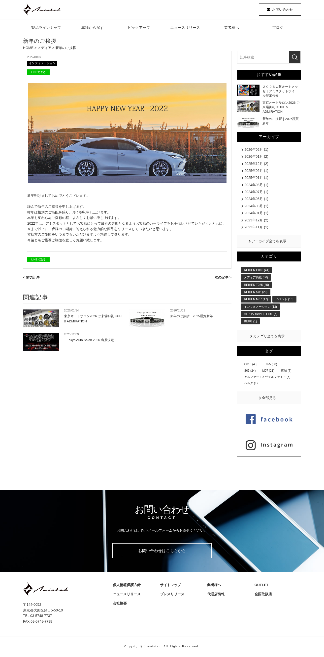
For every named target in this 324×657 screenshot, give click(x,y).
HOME (28, 49)
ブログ (277, 28)
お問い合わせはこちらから (162, 551)
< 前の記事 (31, 279)
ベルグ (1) (251, 384)
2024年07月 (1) (256, 193)
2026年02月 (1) (256, 150)
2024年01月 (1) (256, 214)
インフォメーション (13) (260, 307)
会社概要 (120, 604)
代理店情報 (216, 595)
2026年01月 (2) (256, 157)
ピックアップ (139, 28)
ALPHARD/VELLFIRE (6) (260, 315)
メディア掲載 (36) (256, 278)
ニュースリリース (185, 28)
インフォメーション (43, 64)
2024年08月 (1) (256, 186)
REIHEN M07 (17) (256, 300)
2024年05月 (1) (256, 200)
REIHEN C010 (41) (256, 271)
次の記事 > (223, 279)
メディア (44, 49)
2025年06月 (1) (256, 171)
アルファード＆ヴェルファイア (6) (267, 378)
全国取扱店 (264, 595)
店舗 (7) (286, 371)
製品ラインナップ (46, 28)
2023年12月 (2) (256, 221)
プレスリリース (173, 595)
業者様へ (231, 28)
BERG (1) (250, 322)
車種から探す (92, 28)
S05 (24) (250, 371)
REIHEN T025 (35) (256, 285)
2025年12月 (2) (256, 164)
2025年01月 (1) (256, 179)
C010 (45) (250, 365)
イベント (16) (284, 300)
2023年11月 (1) (256, 228)
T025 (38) (270, 365)
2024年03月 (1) (256, 207)
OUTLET (261, 586)
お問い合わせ (282, 10)
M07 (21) (268, 371)
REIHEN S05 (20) (255, 293)
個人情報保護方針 (126, 586)
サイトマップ (169, 586)
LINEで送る (38, 73)
